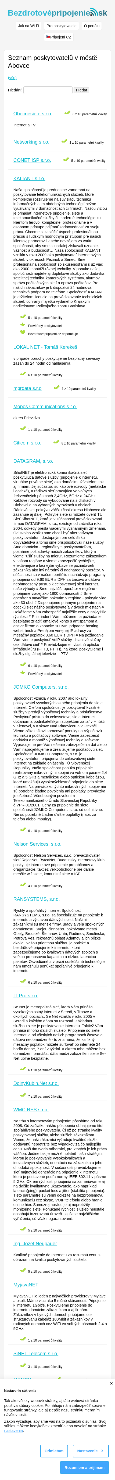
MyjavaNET (25, 1284)
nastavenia (13, 1430)
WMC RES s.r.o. (31, 1109)
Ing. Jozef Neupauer (35, 1243)
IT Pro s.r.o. (25, 995)
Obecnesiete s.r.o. (32, 113)
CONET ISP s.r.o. (32, 160)
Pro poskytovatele (61, 26)
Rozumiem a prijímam (84, 1467)
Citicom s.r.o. (27, 443)
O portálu (92, 26)
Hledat (81, 90)
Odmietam (54, 1451)
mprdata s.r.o (27, 388)
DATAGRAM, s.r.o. (33, 461)
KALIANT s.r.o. (29, 178)
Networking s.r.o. (31, 142)
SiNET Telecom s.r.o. (35, 1353)
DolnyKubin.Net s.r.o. (36, 1083)
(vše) (12, 78)
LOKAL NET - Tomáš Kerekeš (45, 347)
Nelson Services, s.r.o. (37, 844)
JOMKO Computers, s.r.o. (41, 687)
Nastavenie (90, 1451)
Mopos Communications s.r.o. (45, 406)
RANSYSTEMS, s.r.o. (36, 899)
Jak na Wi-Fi (28, 26)
